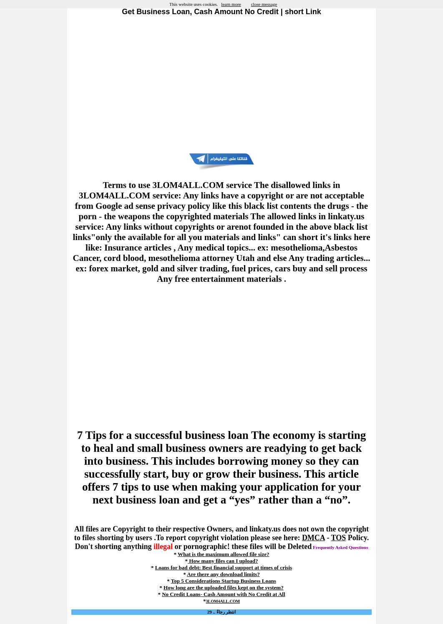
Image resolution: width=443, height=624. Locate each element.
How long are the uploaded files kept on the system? (224, 587)
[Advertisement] (221, 84)
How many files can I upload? (223, 561)
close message (264, 4)
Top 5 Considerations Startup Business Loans (223, 581)
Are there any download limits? (223, 574)
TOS (338, 538)
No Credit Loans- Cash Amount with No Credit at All (223, 594)
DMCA (313, 538)
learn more (231, 4)
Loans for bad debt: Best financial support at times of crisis (223, 567)
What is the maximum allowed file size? (223, 554)
